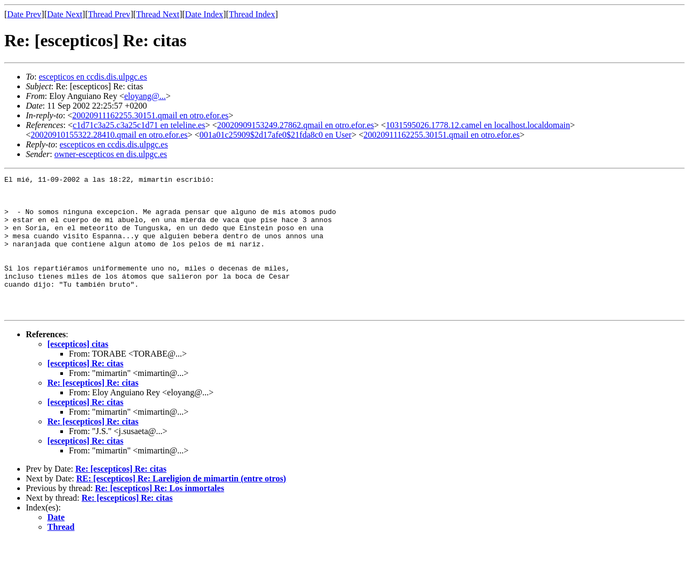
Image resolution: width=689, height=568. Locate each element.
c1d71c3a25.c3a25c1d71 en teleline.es (139, 125)
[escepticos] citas (77, 371)
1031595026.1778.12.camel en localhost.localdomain (478, 125)
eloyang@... (145, 96)
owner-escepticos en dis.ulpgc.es (110, 154)
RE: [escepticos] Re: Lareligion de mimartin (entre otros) (181, 505)
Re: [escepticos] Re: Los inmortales (159, 515)
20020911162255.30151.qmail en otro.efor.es (150, 115)
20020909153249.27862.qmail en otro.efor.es (295, 125)
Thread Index (252, 14)
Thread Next (157, 14)
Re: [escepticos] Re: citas (92, 410)
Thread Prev (109, 14)
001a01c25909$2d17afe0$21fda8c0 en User (276, 134)
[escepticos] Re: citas (85, 390)
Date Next (64, 14)
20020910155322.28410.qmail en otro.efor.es (109, 134)
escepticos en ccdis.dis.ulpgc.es (93, 76)
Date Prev (24, 14)
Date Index (204, 14)
